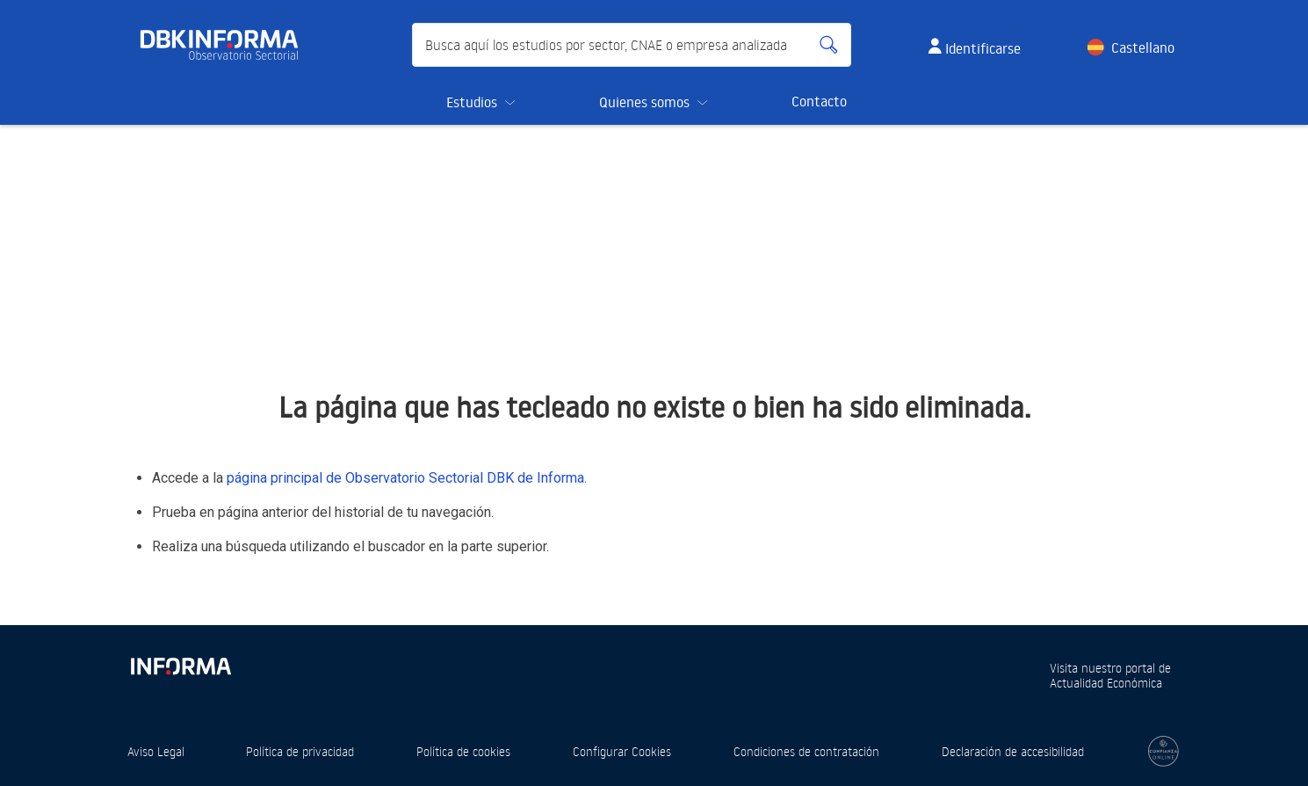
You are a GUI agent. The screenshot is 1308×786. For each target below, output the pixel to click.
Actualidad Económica (1106, 682)
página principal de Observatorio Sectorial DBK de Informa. (407, 477)
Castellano (1142, 47)
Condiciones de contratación (806, 751)
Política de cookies (463, 751)
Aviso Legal (155, 751)
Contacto (819, 101)
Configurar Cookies (622, 751)
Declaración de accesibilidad (1013, 751)
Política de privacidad (300, 751)
